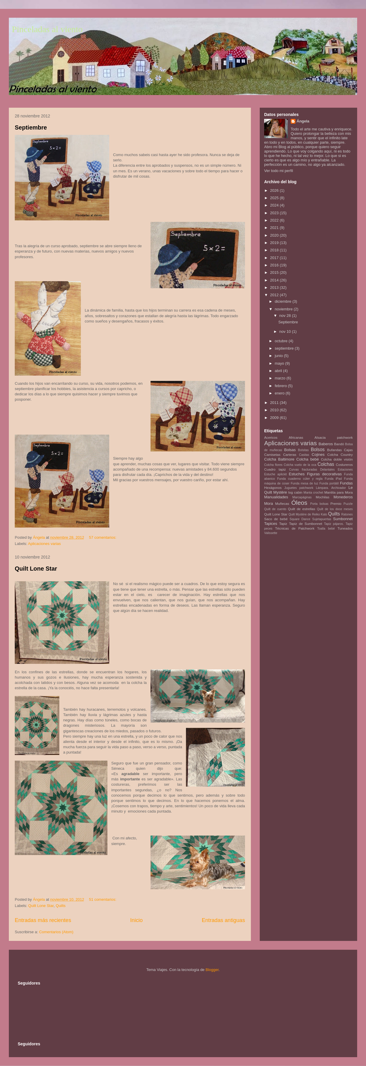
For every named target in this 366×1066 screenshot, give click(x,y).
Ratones (347, 514)
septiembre (285, 348)
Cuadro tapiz (275, 469)
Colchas (326, 464)
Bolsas (290, 450)
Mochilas (322, 497)
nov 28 (285, 315)
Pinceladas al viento (47, 29)
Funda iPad (333, 478)
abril (279, 371)
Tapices (270, 523)
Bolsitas (303, 450)
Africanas (296, 437)
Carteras (289, 454)
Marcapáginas (302, 497)
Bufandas (334, 450)
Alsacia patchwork (334, 437)
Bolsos (318, 449)
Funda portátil (329, 483)
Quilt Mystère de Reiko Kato (307, 514)
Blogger (211, 969)
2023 (275, 213)
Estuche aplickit (275, 474)
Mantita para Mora (338, 492)
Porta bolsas (319, 503)
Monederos (343, 497)
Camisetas (272, 454)
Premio (336, 503)
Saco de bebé (275, 519)
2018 (275, 250)
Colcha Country (340, 454)
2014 (275, 280)
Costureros (344, 464)
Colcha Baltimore (279, 459)
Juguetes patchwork (298, 487)
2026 (275, 190)
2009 (275, 417)
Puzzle (348, 503)
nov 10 (285, 331)
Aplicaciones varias (44, 543)
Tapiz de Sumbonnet (305, 523)
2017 (275, 258)
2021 (275, 227)
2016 (275, 265)
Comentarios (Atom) (56, 932)
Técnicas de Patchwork (294, 528)
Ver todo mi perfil (278, 170)
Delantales (327, 469)
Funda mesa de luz (304, 483)
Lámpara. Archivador (331, 487)
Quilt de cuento (275, 509)
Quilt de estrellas (301, 509)
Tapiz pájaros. (334, 523)
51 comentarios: (103, 899)
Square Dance (300, 519)
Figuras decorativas (324, 474)
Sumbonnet (343, 519)
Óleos (299, 502)
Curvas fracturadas (303, 469)
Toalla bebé (326, 528)
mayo (280, 363)
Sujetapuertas (321, 519)
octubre (282, 341)
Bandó (339, 444)
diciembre (284, 301)
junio (279, 355)
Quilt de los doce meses (335, 509)
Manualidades (276, 497)
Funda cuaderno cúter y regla (300, 478)
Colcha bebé (307, 459)
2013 (275, 287)
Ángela (303, 121)
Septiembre (31, 127)
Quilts (61, 905)
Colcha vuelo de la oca (300, 464)
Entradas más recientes (43, 920)
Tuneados (345, 528)
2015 (275, 272)
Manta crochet (313, 492)
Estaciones (345, 469)
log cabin (295, 492)
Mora (268, 503)
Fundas (346, 483)
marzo (281, 378)
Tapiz (283, 523)
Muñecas (282, 503)
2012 (275, 295)
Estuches (297, 474)
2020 (275, 235)
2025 (275, 198)
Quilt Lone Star (36, 568)
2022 (275, 220)
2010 (275, 410)
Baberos (325, 444)
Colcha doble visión (337, 459)
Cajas (348, 450)
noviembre (284, 309)
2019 (275, 242)
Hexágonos (273, 487)
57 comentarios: (103, 537)
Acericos (270, 437)
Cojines (318, 454)
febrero (281, 386)
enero (280, 393)
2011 (275, 402)
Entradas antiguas (223, 920)
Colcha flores (273, 464)
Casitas (304, 454)
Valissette (270, 533)
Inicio (136, 920)
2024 (275, 205)
